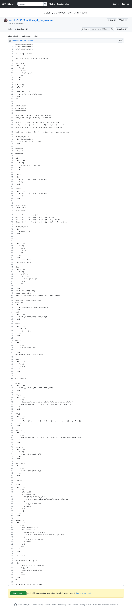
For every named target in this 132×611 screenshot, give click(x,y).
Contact (75, 605)
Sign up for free (18, 593)
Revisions (21, 29)
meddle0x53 (15, 20)
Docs (69, 605)
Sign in (116, 4)
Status (54, 605)
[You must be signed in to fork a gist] (123, 20)
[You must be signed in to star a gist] (112, 20)
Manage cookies (85, 605)
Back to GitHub (63, 4)
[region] (66, 314)
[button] (112, 29)
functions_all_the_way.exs (38, 20)
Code (8, 29)
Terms (35, 605)
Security (47, 605)
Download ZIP (122, 29)
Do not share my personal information (105, 605)
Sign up (125, 4)
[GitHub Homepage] (15, 604)
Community (62, 605)
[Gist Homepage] (9, 3)
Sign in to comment (83, 593)
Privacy (41, 605)
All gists (52, 4)
